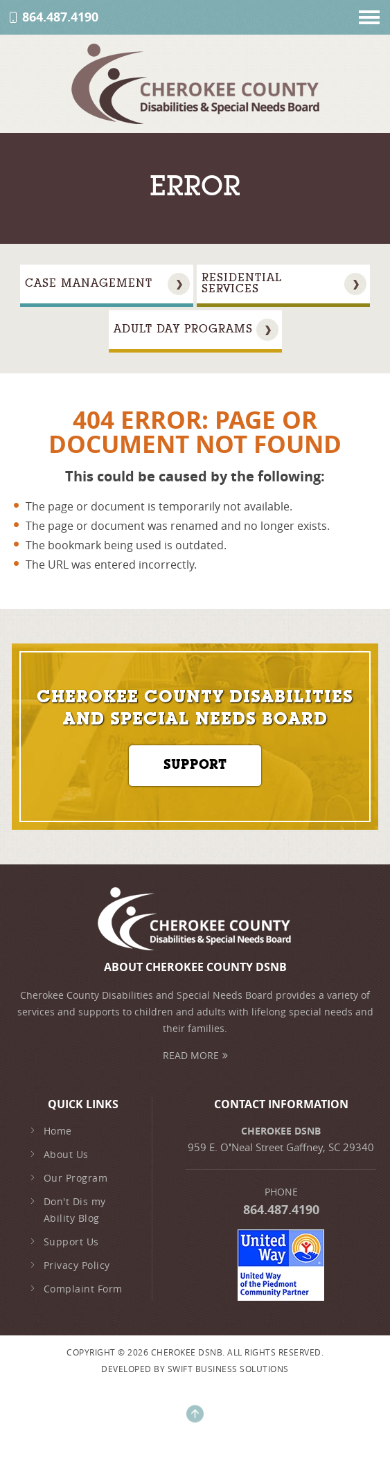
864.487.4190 (60, 17)
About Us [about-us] (59, 1154)
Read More (195, 1055)
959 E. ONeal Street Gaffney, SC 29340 (281, 1147)
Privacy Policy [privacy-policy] (69, 1265)
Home (50, 1131)
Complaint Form (76, 1289)
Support (195, 765)
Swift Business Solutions (228, 1368)
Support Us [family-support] (64, 1242)
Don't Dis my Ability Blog (67, 1210)
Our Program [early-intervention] (68, 1178)
